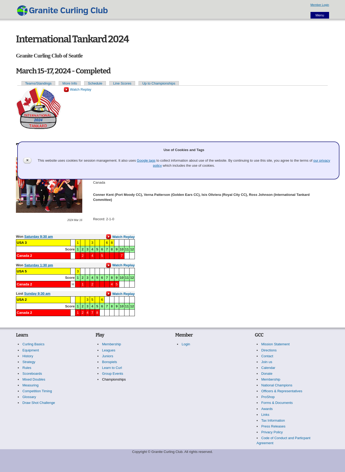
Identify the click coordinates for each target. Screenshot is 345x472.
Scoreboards (32, 374)
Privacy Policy (272, 432)
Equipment (31, 350)
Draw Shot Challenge (39, 403)
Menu (320, 15)
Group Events (112, 374)
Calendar (268, 368)
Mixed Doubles (34, 379)
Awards (267, 409)
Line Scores (122, 83)
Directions (269, 350)
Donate (267, 374)
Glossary (29, 397)
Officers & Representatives (281, 391)
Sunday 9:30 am (37, 293)
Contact (267, 356)
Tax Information (273, 420)
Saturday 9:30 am (38, 237)
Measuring (31, 385)
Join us (266, 362)
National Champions (276, 385)
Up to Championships (158, 83)
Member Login (319, 4)
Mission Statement (275, 344)
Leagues (108, 350)
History (28, 356)
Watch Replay (77, 89)
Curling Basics (34, 344)
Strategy (29, 362)
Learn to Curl (112, 368)
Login (186, 344)
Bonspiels (109, 362)
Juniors (107, 356)
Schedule (95, 83)
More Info (69, 83)
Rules (27, 368)
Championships (114, 379)
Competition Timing (37, 391)
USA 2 (22, 300)
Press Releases (273, 426)
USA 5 (22, 271)
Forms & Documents (277, 403)
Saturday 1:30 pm (38, 265)
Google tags (146, 160)
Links (265, 415)
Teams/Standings (38, 83)
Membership (111, 344)
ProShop (268, 397)
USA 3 (22, 243)
